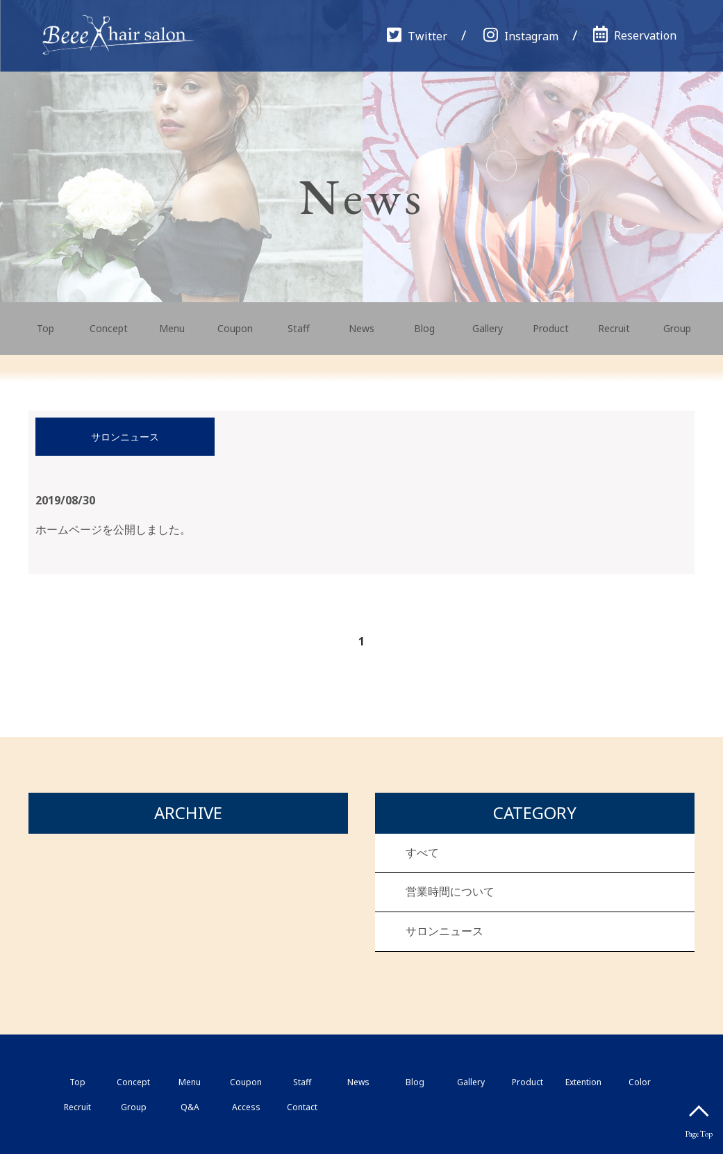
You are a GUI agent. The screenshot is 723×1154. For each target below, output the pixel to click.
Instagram (520, 36)
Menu (172, 328)
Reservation (634, 35)
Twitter (417, 36)
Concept (109, 328)
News (361, 328)
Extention (583, 1082)
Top (45, 328)
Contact (302, 1107)
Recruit (614, 328)
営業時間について (450, 891)
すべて (422, 852)
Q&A (190, 1107)
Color (640, 1082)
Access (246, 1107)
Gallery (487, 328)
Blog (424, 328)
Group (677, 328)
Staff (299, 328)
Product (551, 328)
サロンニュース (444, 931)
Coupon (235, 328)
